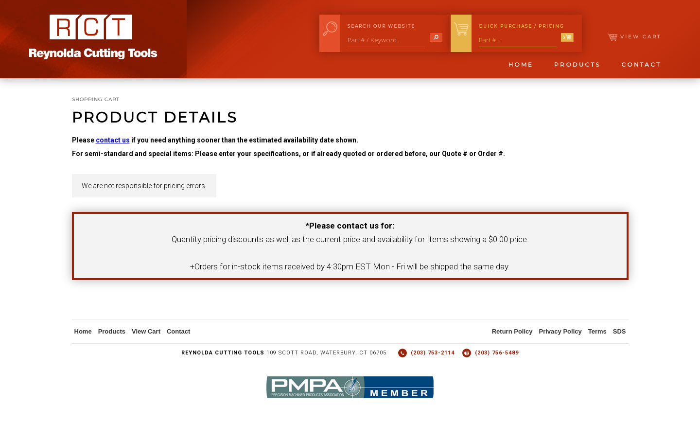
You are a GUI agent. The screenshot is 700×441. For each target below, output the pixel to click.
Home (520, 64)
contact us (113, 140)
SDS (619, 331)
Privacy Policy (560, 331)
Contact (641, 64)
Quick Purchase (521, 26)
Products (577, 64)
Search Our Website (381, 26)
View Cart (634, 37)
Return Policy (512, 331)
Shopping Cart (95, 99)
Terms (597, 331)
